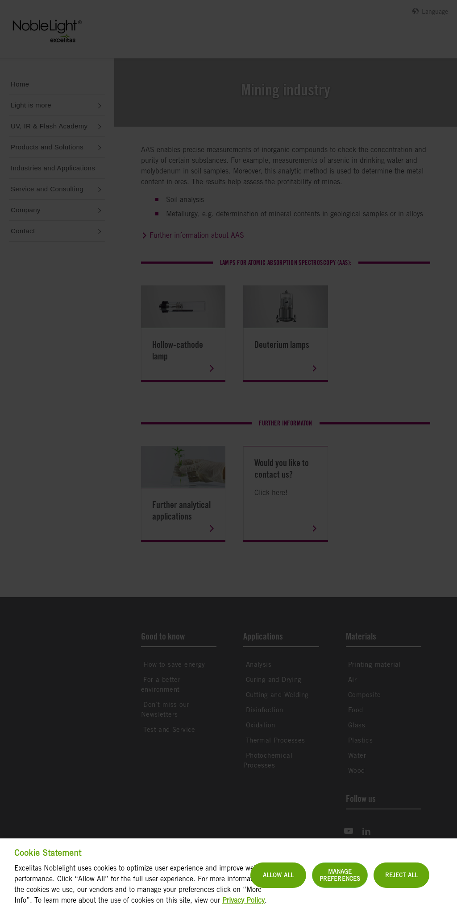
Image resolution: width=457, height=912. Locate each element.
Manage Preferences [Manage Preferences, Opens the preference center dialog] (340, 883)
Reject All (401, 882)
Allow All (278, 882)
